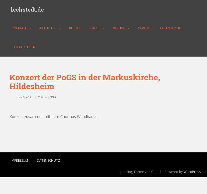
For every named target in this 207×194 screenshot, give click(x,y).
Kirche (95, 28)
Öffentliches (171, 28)
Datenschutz (48, 160)
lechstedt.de (27, 9)
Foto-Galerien (23, 47)
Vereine (119, 28)
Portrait (18, 28)
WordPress (192, 171)
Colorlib (157, 171)
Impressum (19, 160)
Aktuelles (47, 28)
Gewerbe (145, 28)
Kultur (75, 28)
